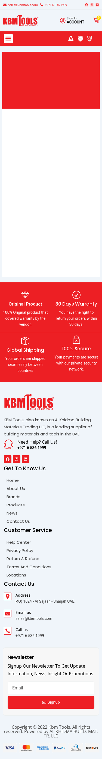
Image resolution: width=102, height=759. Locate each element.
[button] (8, 38)
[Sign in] (63, 21)
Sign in (72, 18)
